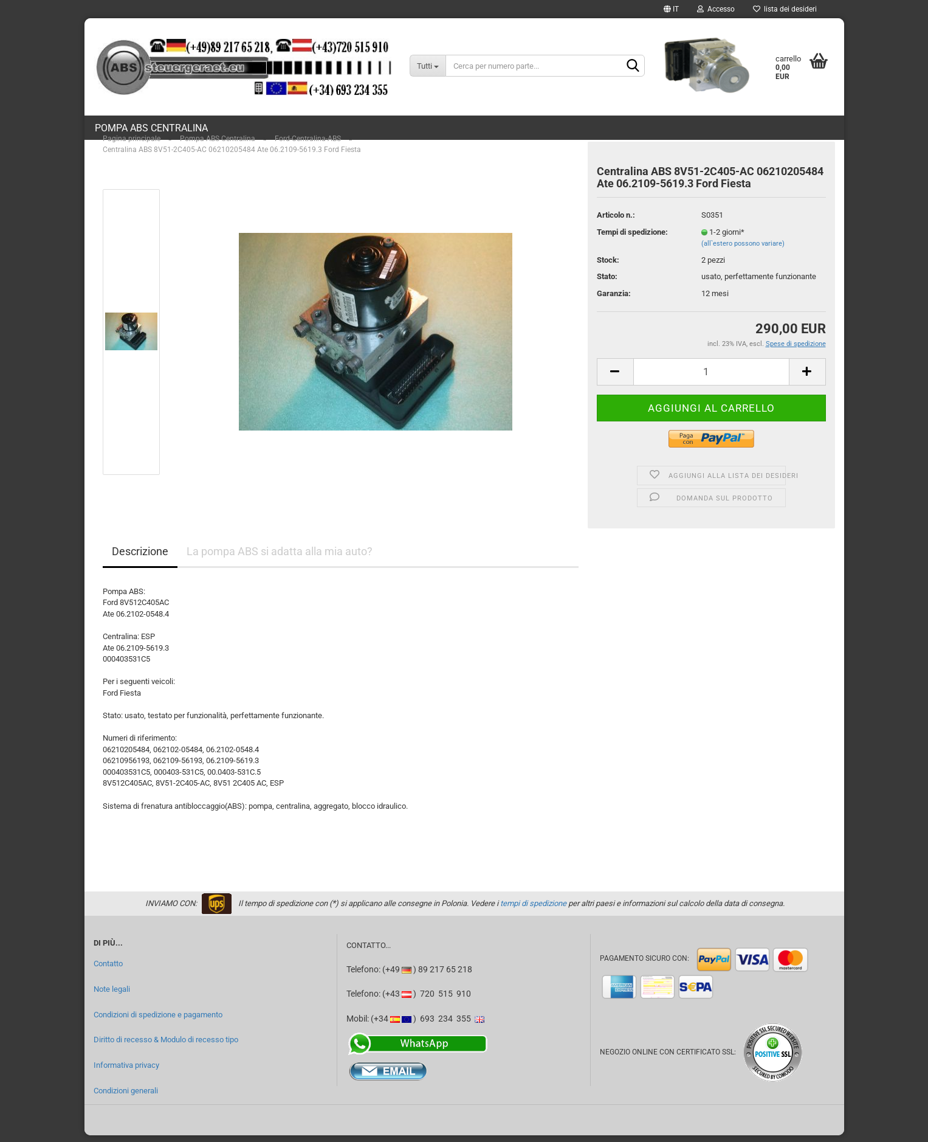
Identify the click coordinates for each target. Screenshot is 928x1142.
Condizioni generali (126, 1097)
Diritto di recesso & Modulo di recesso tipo (166, 1046)
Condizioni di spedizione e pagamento (158, 1021)
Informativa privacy (126, 1071)
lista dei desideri (785, 9)
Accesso (716, 9)
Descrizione (140, 558)
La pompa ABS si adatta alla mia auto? (280, 558)
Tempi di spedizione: (632, 238)
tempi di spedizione (533, 910)
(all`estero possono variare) (743, 250)
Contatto (108, 970)
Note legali (112, 995)
